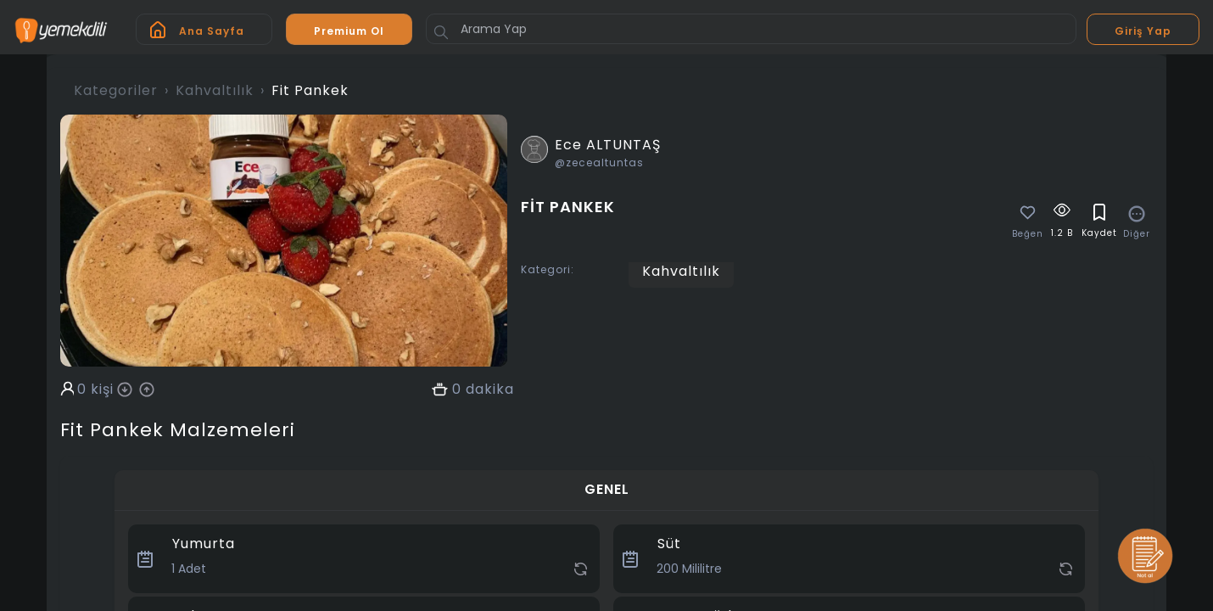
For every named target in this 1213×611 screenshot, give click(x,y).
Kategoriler (116, 90)
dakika (490, 389)
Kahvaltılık (215, 90)
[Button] (441, 32)
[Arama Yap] (751, 29)
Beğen (1027, 234)
